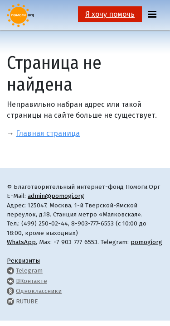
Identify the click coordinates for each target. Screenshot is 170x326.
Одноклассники (39, 291)
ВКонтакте (31, 281)
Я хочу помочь (110, 14)
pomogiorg (146, 242)
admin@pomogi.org (56, 196)
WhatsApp (21, 242)
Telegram (29, 270)
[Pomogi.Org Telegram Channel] (10, 270)
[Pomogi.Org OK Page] (10, 291)
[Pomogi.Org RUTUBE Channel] (10, 301)
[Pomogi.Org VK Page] (10, 281)
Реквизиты (23, 260)
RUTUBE (27, 301)
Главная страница (48, 133)
